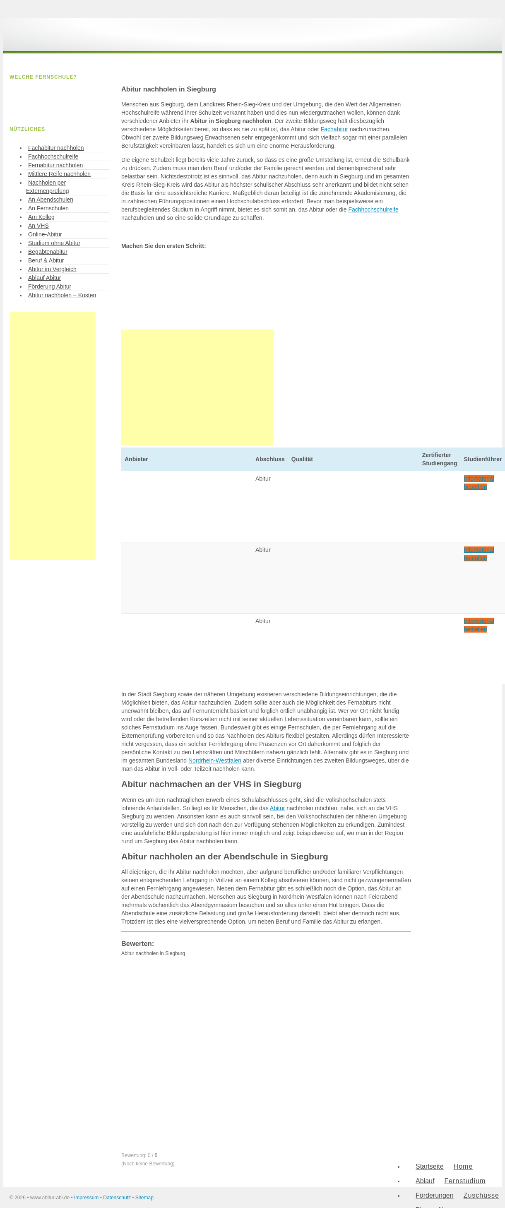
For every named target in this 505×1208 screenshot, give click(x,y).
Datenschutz (117, 1198)
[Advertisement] (197, 387)
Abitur (277, 808)
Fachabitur (334, 129)
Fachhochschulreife (373, 209)
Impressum (86, 1198)
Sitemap (144, 1198)
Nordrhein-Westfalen (214, 760)
